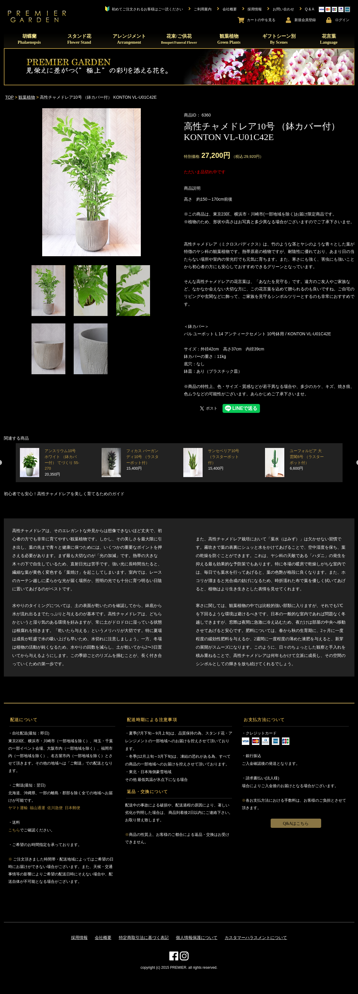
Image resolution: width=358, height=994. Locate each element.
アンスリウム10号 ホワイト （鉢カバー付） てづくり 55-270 (62, 462)
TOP (9, 97)
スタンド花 (79, 39)
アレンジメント (129, 39)
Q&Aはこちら (296, 823)
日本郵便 (72, 808)
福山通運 (37, 808)
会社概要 (103, 937)
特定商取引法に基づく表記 (144, 937)
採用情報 (79, 937)
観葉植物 (229, 39)
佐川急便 (55, 808)
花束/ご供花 (179, 39)
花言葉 (329, 39)
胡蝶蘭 (29, 39)
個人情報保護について (196, 937)
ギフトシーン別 (279, 39)
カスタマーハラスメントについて (256, 937)
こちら (14, 830)
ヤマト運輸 (18, 808)
